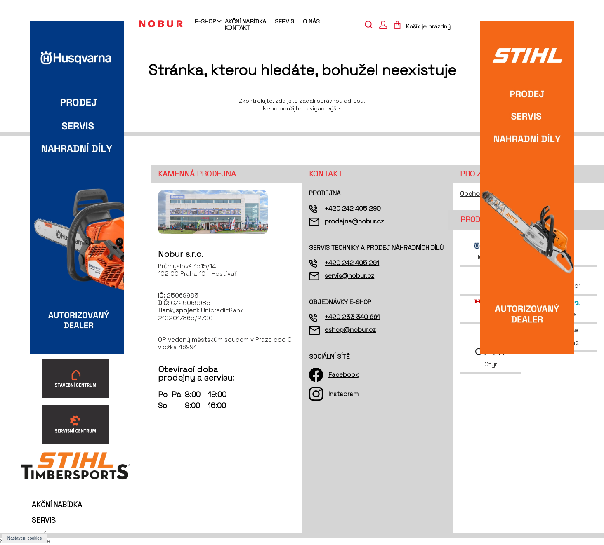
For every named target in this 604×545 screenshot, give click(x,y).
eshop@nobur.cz (350, 330)
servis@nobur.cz (349, 276)
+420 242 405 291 (352, 263)
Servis (284, 21)
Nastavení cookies (24, 538)
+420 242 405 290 (353, 208)
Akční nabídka (245, 21)
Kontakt (237, 28)
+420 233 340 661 (352, 317)
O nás (311, 21)
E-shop (205, 22)
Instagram (343, 394)
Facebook (343, 374)
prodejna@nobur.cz (354, 221)
